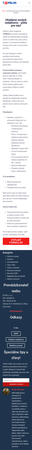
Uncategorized (12, 262)
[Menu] (29, 3)
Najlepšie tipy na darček (16, 276)
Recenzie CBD (12, 273)
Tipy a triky (11, 265)
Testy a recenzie (13, 268)
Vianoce (10, 259)
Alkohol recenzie (13, 279)
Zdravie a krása (13, 256)
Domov (4, 11)
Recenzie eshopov (14, 270)
